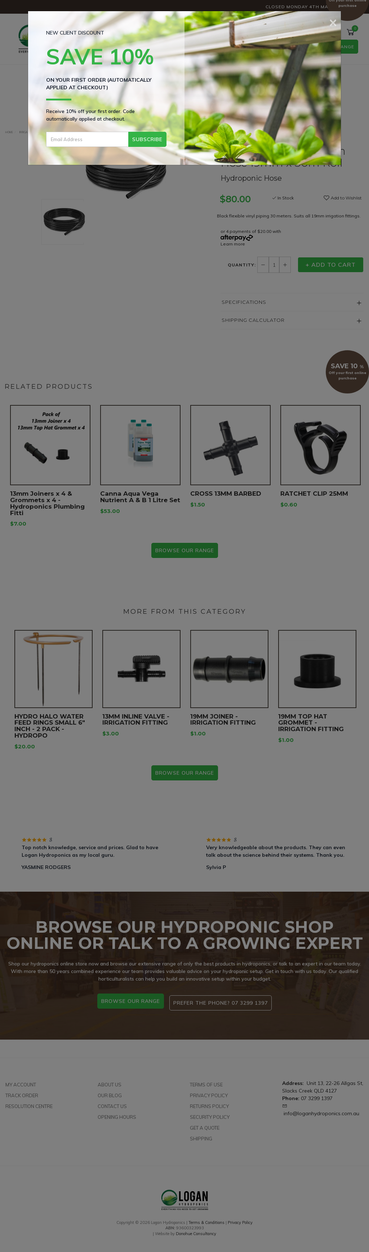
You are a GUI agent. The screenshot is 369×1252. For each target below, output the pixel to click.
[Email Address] (87, 139)
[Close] (333, 21)
